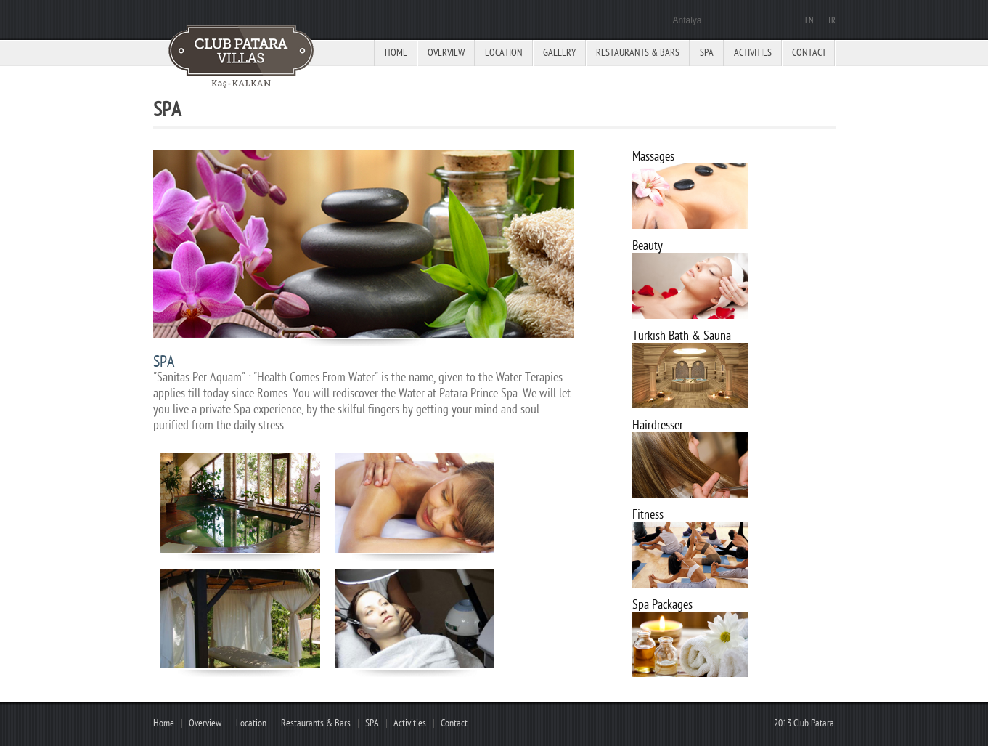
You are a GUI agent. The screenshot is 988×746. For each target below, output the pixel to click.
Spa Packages (662, 605)
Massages (653, 156)
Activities (753, 52)
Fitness (648, 515)
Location (504, 52)
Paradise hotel (244, 58)
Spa (707, 52)
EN (809, 20)
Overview (446, 52)
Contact (809, 52)
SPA (372, 723)
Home (396, 52)
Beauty (647, 246)
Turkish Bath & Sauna (681, 336)
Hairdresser (657, 425)
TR (832, 20)
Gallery (559, 52)
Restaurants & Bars (637, 52)
